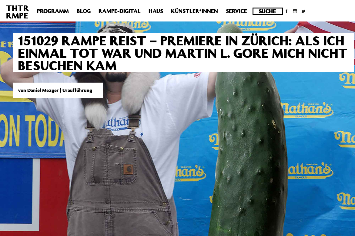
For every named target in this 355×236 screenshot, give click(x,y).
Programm (53, 11)
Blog (84, 11)
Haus (156, 11)
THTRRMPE (17, 12)
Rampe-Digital (120, 11)
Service (236, 11)
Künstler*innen (194, 11)
